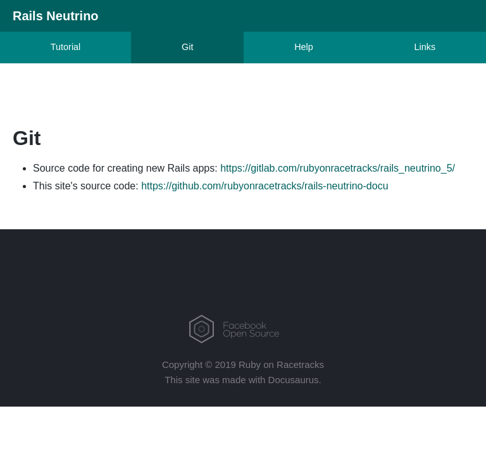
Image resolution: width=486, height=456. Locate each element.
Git (187, 47)
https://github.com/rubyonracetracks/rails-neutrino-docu (264, 185)
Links (425, 47)
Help (303, 47)
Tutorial (65, 47)
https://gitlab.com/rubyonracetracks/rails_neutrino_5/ (337, 168)
